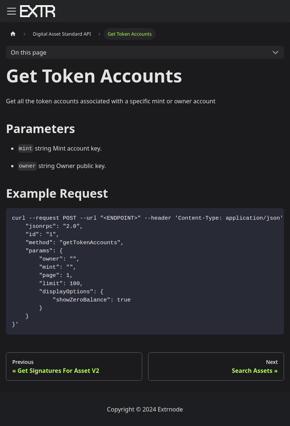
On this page (29, 52)
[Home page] (13, 34)
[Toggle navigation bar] (11, 11)
